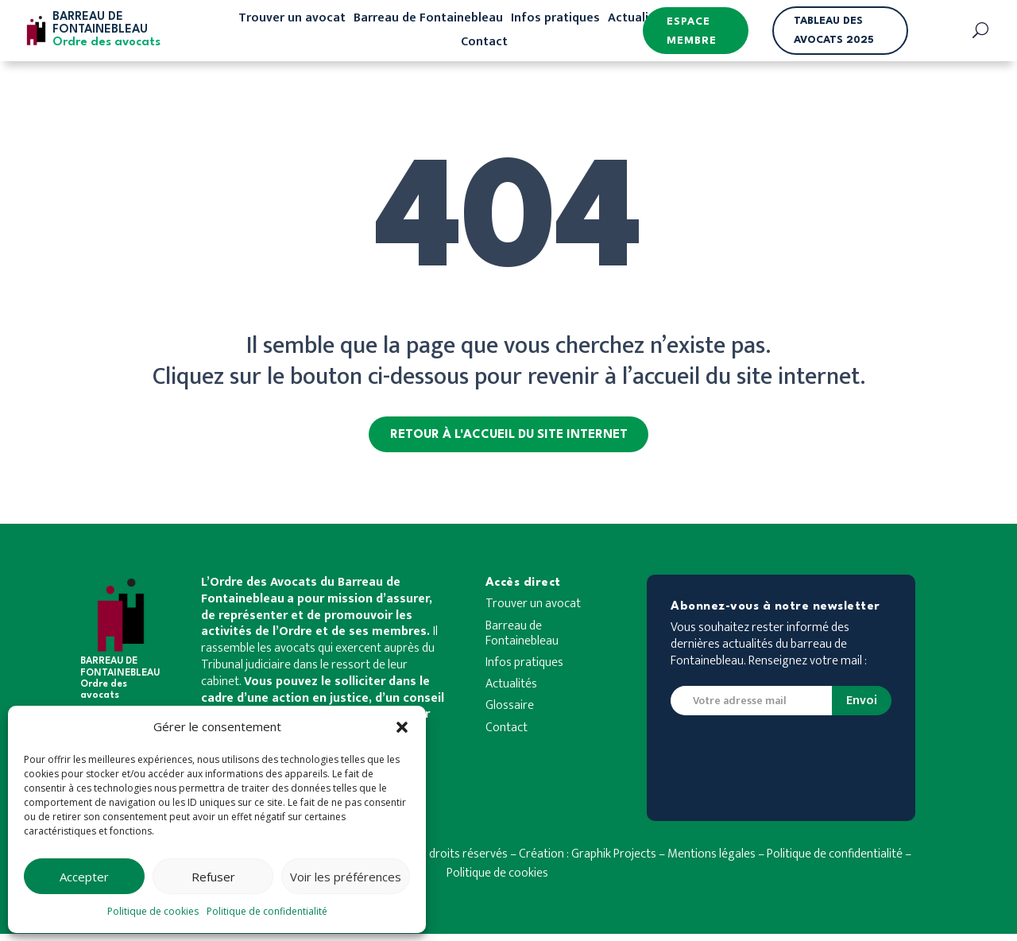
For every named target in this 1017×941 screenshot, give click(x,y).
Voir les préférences (345, 877)
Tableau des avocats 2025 (834, 30)
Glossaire (509, 714)
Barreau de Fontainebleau (428, 21)
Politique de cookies (153, 911)
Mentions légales (711, 861)
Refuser (213, 877)
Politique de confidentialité (267, 911)
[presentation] (791, 773)
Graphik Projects (613, 861)
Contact (484, 44)
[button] (402, 727)
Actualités (637, 21)
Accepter (84, 877)
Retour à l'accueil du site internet (509, 438)
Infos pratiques (555, 21)
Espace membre (692, 31)
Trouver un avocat (292, 21)
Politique (789, 861)
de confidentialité (857, 861)
